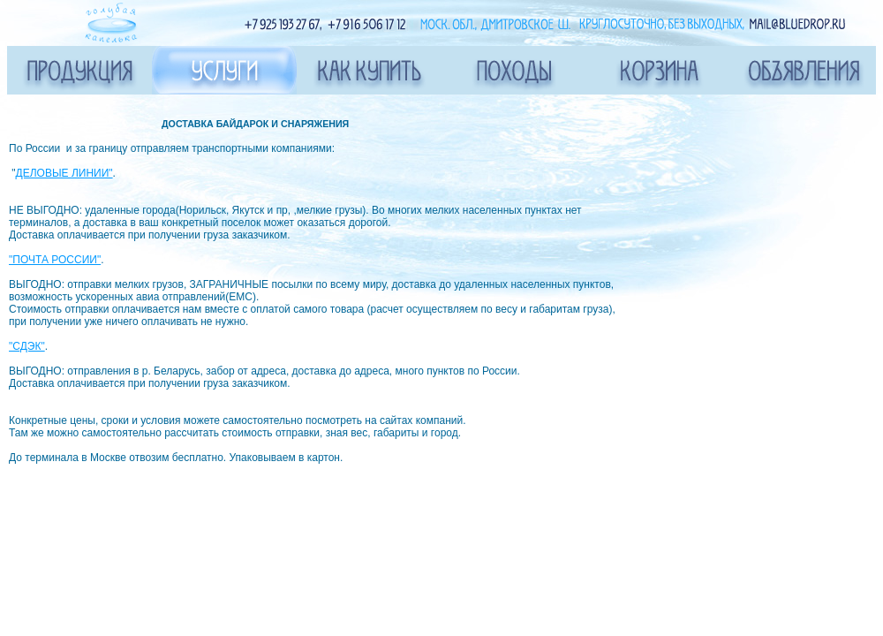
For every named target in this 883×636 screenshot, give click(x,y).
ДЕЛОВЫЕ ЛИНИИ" (64, 173)
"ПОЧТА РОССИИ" (55, 260)
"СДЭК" (27, 346)
